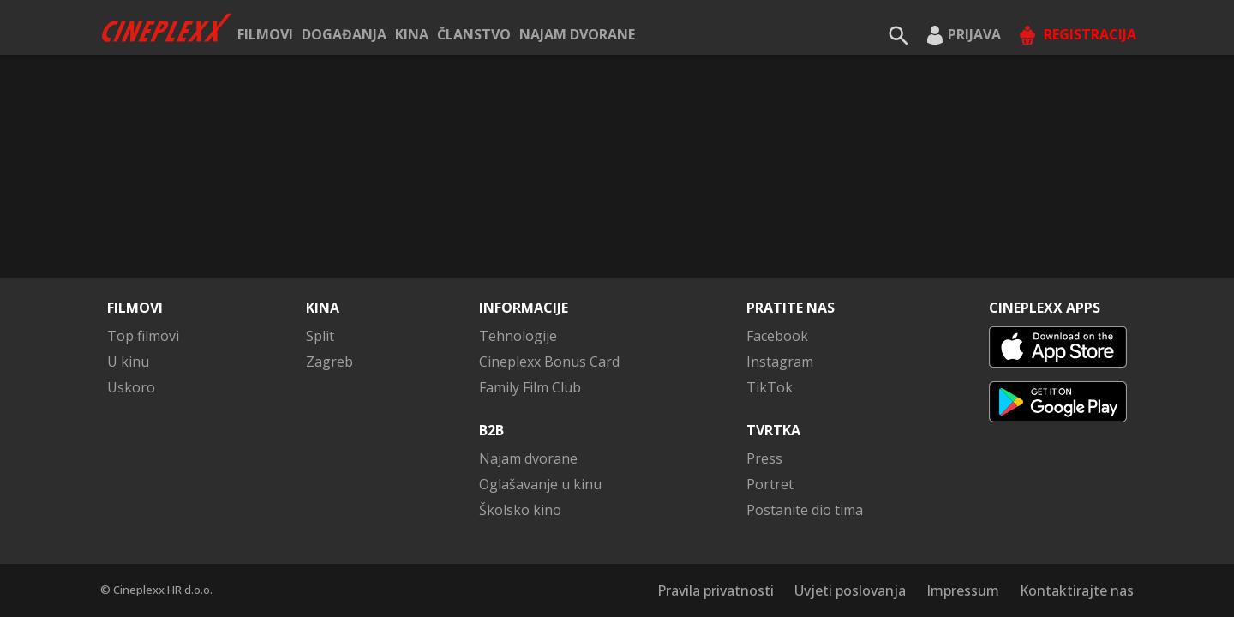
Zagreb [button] (329, 361)
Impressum (962, 590)
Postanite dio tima (804, 509)
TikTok (769, 387)
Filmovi (265, 34)
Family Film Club (530, 387)
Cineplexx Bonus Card (549, 361)
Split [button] (320, 335)
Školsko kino (520, 509)
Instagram (779, 361)
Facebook (777, 335)
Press (764, 458)
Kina (411, 34)
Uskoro (131, 387)
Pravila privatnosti (715, 590)
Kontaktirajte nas (1077, 590)
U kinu (128, 361)
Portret (770, 484)
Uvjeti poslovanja (850, 590)
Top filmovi (143, 335)
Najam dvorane (577, 34)
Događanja (344, 34)
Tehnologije (518, 335)
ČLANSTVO (474, 34)
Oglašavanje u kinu (540, 484)
